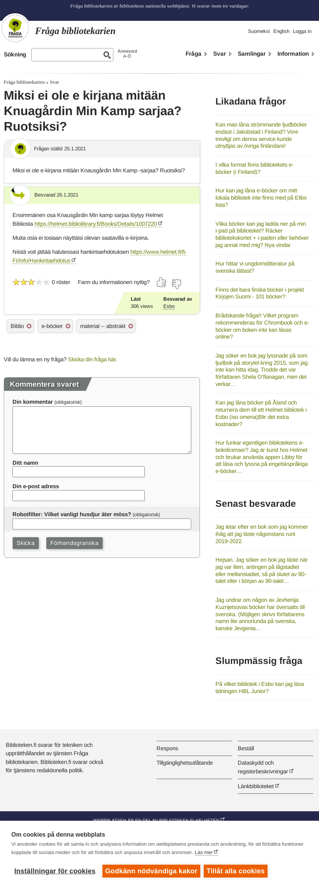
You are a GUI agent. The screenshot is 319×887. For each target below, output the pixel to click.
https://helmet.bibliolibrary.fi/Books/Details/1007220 (95, 223)
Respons (167, 748)
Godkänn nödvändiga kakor (151, 871)
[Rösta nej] (176, 284)
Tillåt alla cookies (236, 871)
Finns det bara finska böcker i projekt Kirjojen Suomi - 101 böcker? (259, 293)
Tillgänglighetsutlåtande (184, 762)
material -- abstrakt (102, 326)
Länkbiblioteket (256, 786)
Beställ (246, 748)
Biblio (17, 326)
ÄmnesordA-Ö (127, 53)
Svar (219, 53)
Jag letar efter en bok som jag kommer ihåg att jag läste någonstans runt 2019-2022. (261, 533)
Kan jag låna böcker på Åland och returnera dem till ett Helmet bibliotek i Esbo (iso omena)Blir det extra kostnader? (261, 413)
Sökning (15, 54)
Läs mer (204, 853)
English (281, 31)
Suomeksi (259, 31)
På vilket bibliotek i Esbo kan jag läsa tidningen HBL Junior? (259, 687)
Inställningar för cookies (55, 871)
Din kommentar (32, 401)
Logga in (302, 31)
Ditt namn (25, 462)
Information (293, 53)
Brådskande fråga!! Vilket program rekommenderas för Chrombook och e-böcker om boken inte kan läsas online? (262, 326)
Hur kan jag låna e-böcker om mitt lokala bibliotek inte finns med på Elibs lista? (261, 197)
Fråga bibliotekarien (24, 82)
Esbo (169, 306)
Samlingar (252, 53)
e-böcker (52, 326)
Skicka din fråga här (92, 359)
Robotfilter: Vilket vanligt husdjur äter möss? (71, 514)
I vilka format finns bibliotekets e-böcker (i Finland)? (254, 168)
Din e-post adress (35, 486)
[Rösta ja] (162, 282)
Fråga (193, 53)
